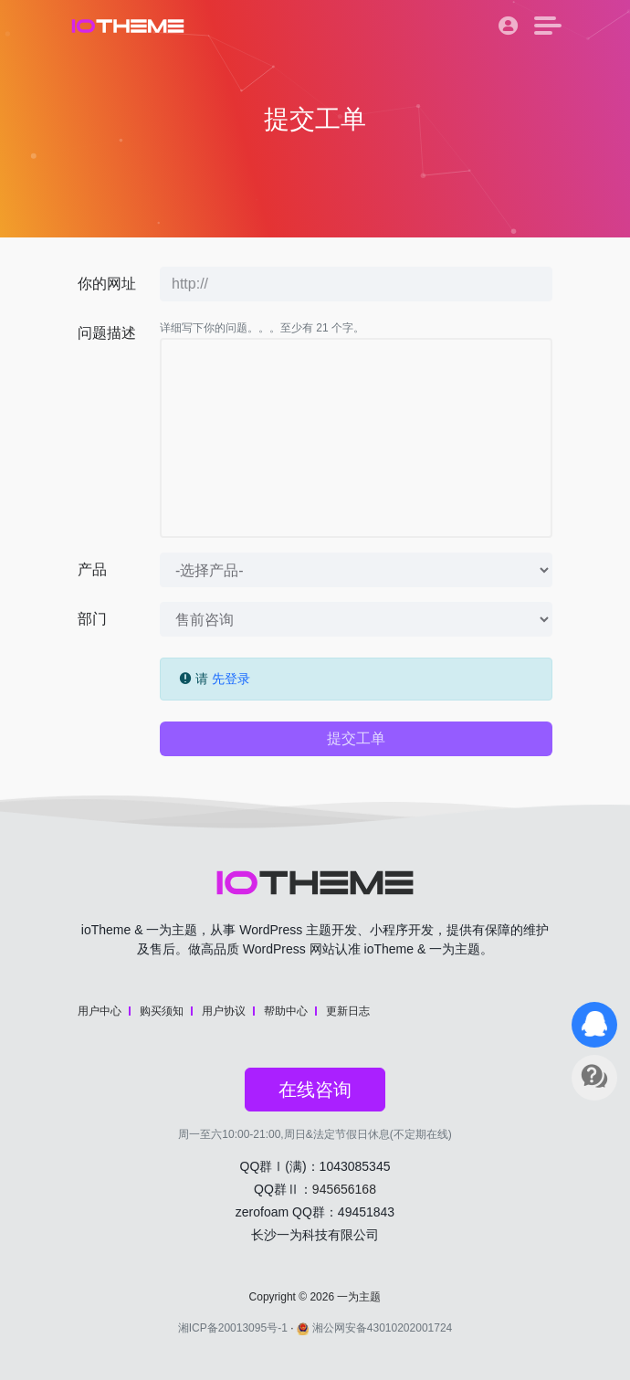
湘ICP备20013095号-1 (233, 1328)
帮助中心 (286, 1011)
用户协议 (224, 1011)
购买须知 (162, 1011)
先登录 (231, 678)
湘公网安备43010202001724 (374, 1328)
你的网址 (107, 283)
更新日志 (348, 1011)
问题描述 (107, 333)
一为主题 (359, 1296)
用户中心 (99, 1011)
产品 (92, 569)
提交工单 (356, 738)
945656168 (344, 1189)
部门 (92, 619)
